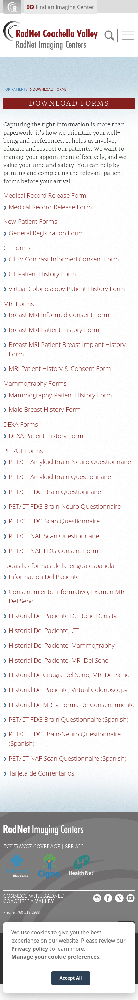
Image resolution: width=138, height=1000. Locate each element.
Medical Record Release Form (50, 207)
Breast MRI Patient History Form (54, 330)
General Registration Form (46, 233)
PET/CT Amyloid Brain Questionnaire (60, 477)
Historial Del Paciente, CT (44, 630)
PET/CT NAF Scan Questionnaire (54, 536)
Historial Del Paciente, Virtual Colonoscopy (68, 690)
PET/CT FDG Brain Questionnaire (55, 491)
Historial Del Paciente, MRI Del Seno (59, 660)
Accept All (70, 980)
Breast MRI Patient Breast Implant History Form (67, 349)
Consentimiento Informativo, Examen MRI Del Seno (67, 596)
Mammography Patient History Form (60, 395)
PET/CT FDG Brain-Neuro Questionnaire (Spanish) (65, 738)
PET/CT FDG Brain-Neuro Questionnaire (65, 506)
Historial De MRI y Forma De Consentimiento (72, 704)
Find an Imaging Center (65, 7)
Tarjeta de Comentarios (41, 773)
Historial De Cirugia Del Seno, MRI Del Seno (69, 675)
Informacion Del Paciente (44, 577)
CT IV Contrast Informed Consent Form (64, 259)
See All (74, 847)
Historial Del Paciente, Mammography (62, 645)
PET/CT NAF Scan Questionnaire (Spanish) (67, 758)
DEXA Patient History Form (46, 436)
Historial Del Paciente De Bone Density (63, 616)
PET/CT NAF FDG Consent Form (53, 551)
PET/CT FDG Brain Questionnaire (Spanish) (68, 719)
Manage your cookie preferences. (56, 959)
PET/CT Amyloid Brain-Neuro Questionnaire (70, 462)
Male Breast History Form (45, 409)
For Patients (15, 89)
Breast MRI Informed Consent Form (59, 315)
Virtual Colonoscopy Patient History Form (67, 289)
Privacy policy (29, 951)
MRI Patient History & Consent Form (60, 368)
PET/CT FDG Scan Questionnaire (54, 521)
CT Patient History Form (42, 274)
